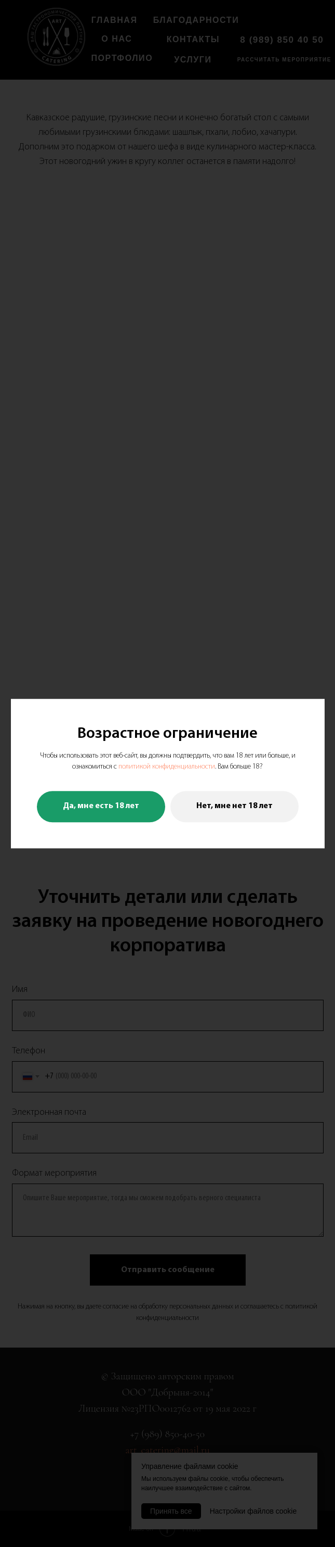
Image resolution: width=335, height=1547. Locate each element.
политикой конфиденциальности (166, 767)
